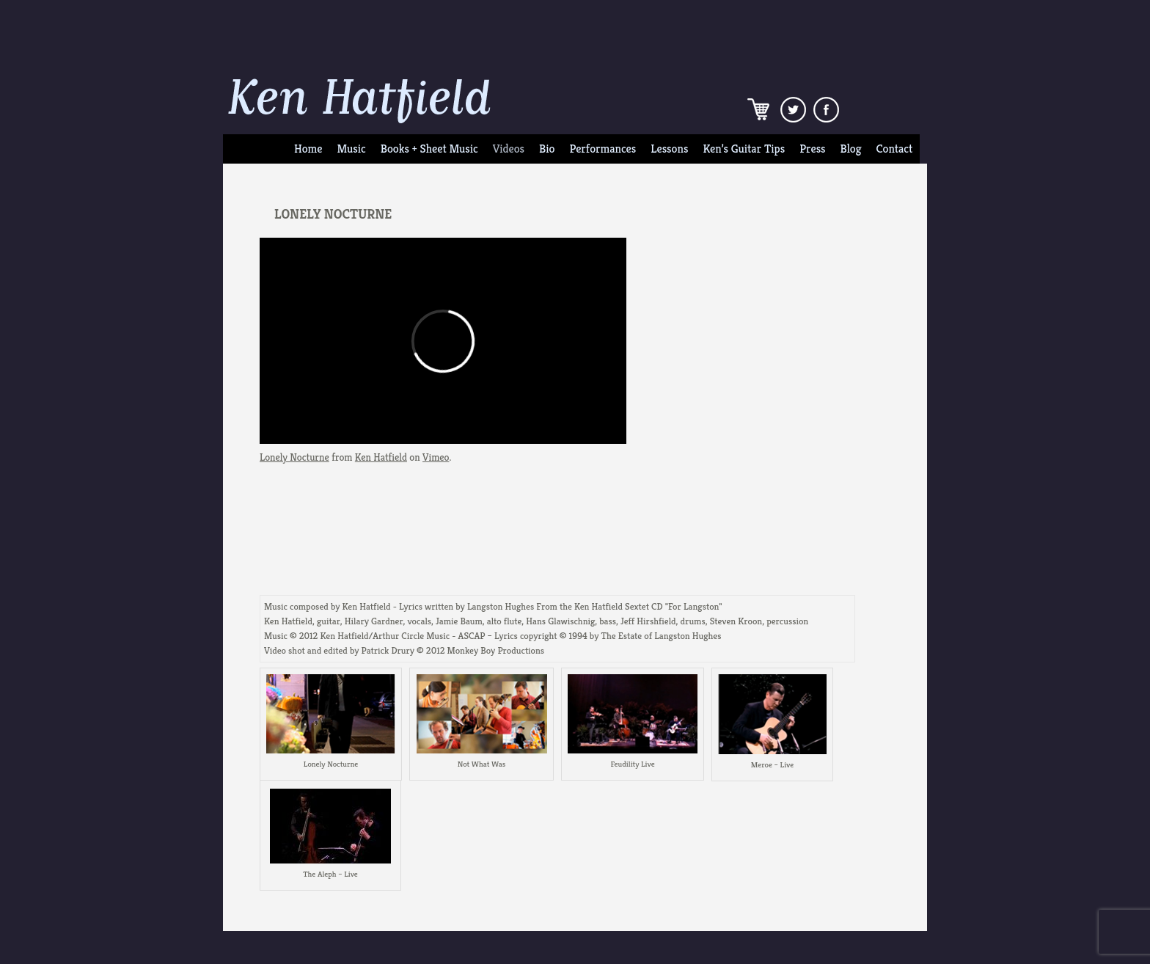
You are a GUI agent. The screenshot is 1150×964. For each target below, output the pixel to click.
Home (308, 149)
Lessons (669, 149)
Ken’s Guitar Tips (744, 149)
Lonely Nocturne (294, 457)
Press (812, 149)
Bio (546, 149)
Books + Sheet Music (429, 149)
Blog (851, 149)
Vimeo (435, 457)
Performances (602, 149)
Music (351, 149)
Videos (508, 149)
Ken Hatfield (381, 457)
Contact (894, 149)
